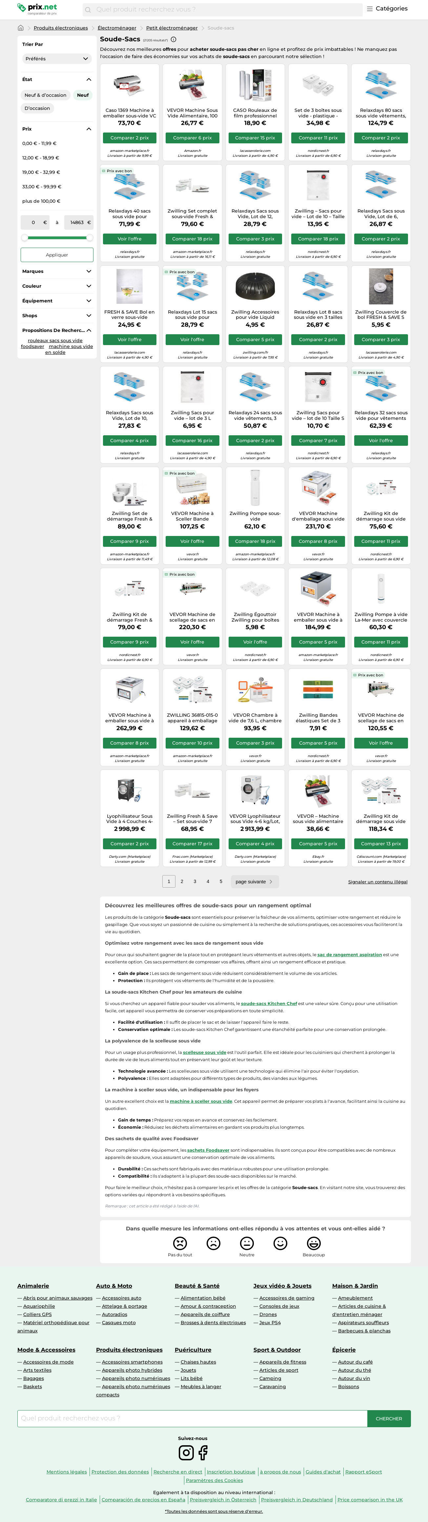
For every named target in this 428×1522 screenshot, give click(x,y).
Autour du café (355, 1362)
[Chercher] (88, 9)
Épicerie (344, 1350)
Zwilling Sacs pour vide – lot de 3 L (192, 415)
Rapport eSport (363, 1472)
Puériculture (193, 1350)
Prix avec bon (119, 171)
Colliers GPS (37, 1314)
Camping (270, 1378)
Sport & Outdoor (277, 1350)
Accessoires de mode (48, 1362)
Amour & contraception (208, 1306)
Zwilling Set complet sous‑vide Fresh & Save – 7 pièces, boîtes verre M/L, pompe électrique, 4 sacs (192, 213)
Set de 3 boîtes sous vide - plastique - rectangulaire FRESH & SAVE (318, 113)
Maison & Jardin (355, 1286)
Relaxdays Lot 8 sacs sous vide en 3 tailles (318, 314)
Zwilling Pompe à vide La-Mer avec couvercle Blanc (381, 617)
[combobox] (227, 9)
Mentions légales (67, 1472)
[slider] (24, 237)
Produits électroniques (61, 28)
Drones (268, 1314)
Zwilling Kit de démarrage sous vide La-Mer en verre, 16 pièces (381, 819)
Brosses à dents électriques (213, 1323)
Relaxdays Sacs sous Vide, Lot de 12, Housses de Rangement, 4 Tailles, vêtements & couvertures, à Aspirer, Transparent (255, 213)
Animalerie (33, 1286)
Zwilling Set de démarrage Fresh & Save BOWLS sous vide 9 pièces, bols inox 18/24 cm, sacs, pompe (130, 516)
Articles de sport (278, 1370)
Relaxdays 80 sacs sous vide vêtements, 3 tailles (381, 113)
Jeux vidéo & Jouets (283, 1286)
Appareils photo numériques (136, 1378)
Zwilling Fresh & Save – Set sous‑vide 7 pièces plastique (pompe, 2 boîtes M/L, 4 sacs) (192, 819)
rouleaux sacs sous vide (55, 340)
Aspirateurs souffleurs (363, 1323)
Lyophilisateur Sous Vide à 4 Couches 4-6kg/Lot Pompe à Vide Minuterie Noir (129, 819)
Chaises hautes (198, 1362)
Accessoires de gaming (287, 1298)
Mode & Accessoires (46, 1350)
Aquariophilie (39, 1306)
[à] (77, 222)
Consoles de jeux (279, 1306)
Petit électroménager (172, 28)
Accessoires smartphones (132, 1362)
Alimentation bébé (203, 1298)
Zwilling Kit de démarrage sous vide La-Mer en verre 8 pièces (381, 516)
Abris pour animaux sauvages (57, 1298)
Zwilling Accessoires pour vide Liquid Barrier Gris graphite (255, 314)
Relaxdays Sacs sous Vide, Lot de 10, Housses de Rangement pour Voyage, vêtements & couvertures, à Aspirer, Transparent (129, 415)
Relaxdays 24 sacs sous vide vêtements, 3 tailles (255, 415)
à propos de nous (280, 1472)
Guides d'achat (323, 1472)
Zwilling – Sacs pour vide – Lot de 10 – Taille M (318, 213)
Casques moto (119, 1323)
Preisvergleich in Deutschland (297, 1500)
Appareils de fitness (282, 1362)
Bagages (33, 1378)
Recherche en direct (177, 1472)
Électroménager (117, 28)
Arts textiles (37, 1370)
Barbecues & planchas (364, 1331)
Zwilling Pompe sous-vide (255, 516)
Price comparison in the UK (370, 1500)
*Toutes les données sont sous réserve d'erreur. (214, 1511)
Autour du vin (354, 1378)
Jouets (188, 1370)
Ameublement (355, 1298)
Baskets (32, 1386)
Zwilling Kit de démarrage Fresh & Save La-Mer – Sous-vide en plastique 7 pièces (130, 617)
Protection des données (120, 1472)
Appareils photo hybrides (132, 1370)
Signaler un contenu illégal (378, 881)
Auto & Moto (114, 1286)
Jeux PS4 (270, 1323)
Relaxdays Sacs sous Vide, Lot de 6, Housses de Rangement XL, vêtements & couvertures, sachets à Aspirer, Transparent (381, 213)
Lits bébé (192, 1378)
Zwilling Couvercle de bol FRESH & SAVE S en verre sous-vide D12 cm (381, 314)
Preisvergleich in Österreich (223, 1500)
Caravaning (272, 1386)
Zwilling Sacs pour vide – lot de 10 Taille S (318, 415)
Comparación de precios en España (143, 1500)
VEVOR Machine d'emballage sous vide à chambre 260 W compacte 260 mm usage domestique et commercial (318, 516)
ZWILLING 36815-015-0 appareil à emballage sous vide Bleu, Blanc (192, 718)
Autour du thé (354, 1370)
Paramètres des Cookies (214, 1480)
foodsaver (32, 346)
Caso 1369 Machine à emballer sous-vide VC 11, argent (129, 113)
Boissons (348, 1386)
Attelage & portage (124, 1306)
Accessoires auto (121, 1298)
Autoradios (114, 1314)
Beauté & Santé (197, 1286)
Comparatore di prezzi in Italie (61, 1500)
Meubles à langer (201, 1386)
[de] (33, 222)
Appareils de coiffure (205, 1314)
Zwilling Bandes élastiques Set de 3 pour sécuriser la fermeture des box (318, 718)
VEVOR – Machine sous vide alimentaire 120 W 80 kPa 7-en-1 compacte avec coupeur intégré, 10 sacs (318, 819)
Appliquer (57, 255)
